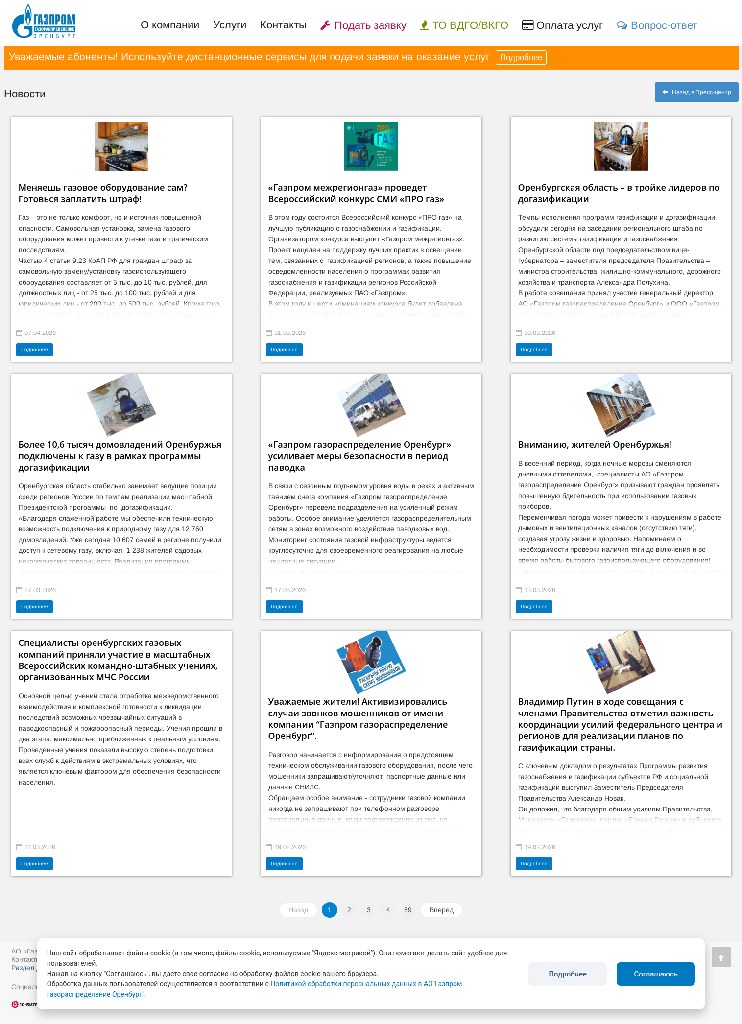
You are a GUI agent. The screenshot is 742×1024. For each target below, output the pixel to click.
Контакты (283, 25)
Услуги (229, 25)
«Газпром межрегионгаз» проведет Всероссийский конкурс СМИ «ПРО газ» (356, 192)
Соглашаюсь (656, 974)
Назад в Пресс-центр (696, 92)
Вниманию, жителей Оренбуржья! (594, 444)
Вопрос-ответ (657, 25)
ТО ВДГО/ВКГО (464, 25)
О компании (170, 25)
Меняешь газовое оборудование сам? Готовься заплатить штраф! (103, 192)
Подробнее (521, 57)
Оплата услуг (562, 25)
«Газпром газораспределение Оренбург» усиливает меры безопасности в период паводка (360, 455)
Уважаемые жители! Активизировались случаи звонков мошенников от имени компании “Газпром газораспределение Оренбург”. (358, 718)
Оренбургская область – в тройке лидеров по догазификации (619, 192)
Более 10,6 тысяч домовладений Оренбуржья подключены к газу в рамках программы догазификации (120, 455)
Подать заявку (363, 25)
